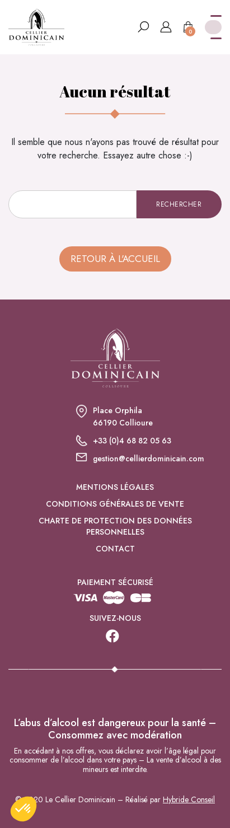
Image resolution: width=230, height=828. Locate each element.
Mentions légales (115, 487)
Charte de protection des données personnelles (115, 526)
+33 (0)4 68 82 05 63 (132, 440)
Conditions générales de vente (115, 503)
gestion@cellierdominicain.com (148, 458)
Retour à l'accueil (115, 258)
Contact (115, 548)
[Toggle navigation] (213, 27)
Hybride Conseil (189, 799)
